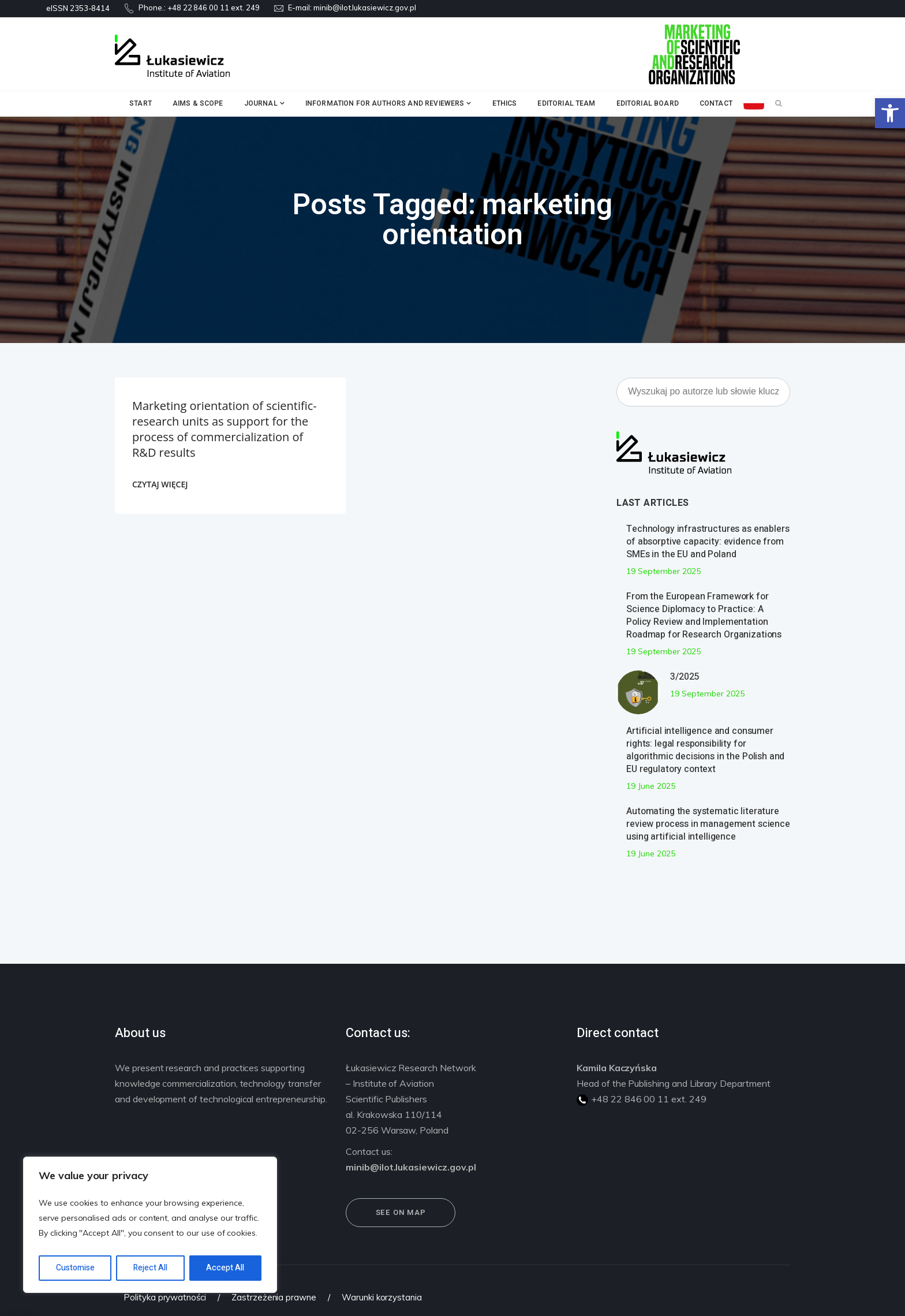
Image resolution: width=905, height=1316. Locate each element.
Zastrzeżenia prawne (273, 1297)
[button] (890, 113)
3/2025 (684, 677)
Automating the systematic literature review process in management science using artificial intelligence (708, 824)
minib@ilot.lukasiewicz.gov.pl (364, 7)
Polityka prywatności (165, 1297)
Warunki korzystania (382, 1297)
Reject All (150, 1268)
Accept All (225, 1268)
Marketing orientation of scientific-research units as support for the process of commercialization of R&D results (224, 429)
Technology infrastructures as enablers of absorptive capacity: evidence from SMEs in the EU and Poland (707, 541)
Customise (75, 1268)
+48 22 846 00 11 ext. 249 (213, 7)
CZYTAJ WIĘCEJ (160, 484)
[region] (150, 1225)
